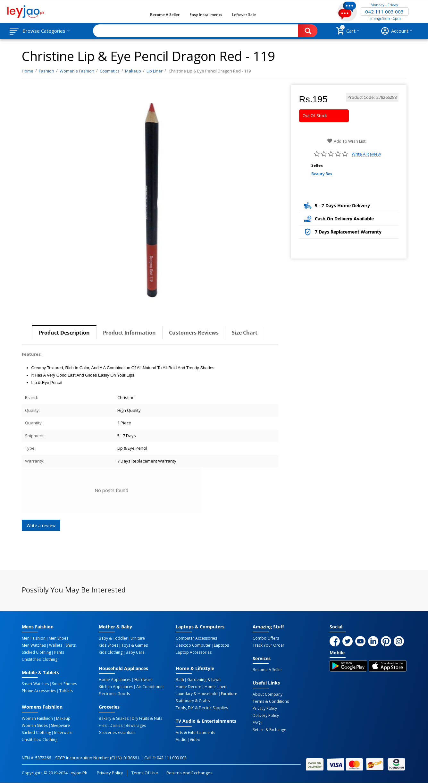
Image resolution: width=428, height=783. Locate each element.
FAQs (257, 723)
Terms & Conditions (271, 701)
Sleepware (60, 726)
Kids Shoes (108, 645)
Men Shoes (58, 638)
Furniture (229, 694)
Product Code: (361, 97)
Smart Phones (64, 684)
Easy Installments (205, 14)
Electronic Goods (114, 694)
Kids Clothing (110, 652)
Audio (181, 740)
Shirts (71, 645)
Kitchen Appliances (116, 687)
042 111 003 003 (384, 11)
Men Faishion (34, 638)
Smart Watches (35, 684)
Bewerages (136, 726)
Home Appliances (115, 680)
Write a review (366, 154)
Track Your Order (268, 645)
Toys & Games (135, 645)
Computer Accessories (196, 638)
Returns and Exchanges (189, 773)
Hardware (143, 680)
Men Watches (34, 645)
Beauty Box (321, 173)
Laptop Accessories (194, 652)
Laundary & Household (197, 694)
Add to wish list (346, 141)
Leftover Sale (244, 14)
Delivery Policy (266, 716)
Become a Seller (165, 14)
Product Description (64, 332)
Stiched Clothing (36, 652)
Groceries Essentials (117, 733)
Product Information (129, 332)
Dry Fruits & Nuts (147, 718)
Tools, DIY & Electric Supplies (202, 708)
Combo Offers (266, 638)
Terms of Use (144, 773)
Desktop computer (193, 645)
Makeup (63, 718)
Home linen (215, 687)
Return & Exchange (269, 730)
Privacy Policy (265, 709)
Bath (180, 680)
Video (195, 740)
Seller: (317, 165)
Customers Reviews (194, 332)
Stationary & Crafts (193, 701)
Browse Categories (43, 30)
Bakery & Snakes (114, 718)
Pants (59, 652)
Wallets (55, 645)
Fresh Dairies (110, 726)
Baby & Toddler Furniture (122, 638)
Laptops (221, 645)
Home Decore (188, 687)
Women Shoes (35, 726)
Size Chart (244, 332)
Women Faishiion (37, 718)
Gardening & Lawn (204, 680)
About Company (267, 694)
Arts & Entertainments (195, 733)
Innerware (63, 733)
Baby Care (135, 652)
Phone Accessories (39, 691)
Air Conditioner (150, 687)
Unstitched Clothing (39, 659)
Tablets (66, 691)
